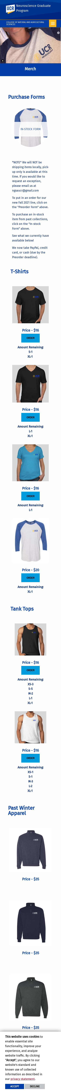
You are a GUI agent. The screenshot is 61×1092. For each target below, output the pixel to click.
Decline (35, 1086)
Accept (14, 1086)
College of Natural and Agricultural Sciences (25, 23)
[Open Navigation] (52, 23)
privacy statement (22, 1079)
